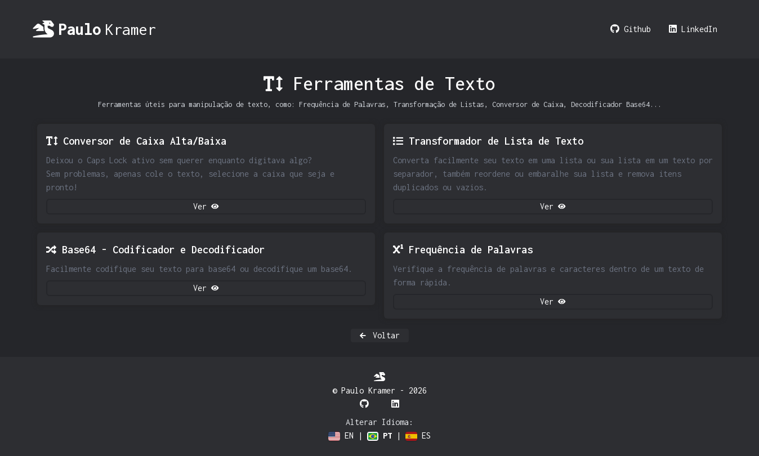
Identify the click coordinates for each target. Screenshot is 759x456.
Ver (206, 206)
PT (379, 436)
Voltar (380, 335)
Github (630, 29)
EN (341, 436)
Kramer (94, 29)
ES (418, 436)
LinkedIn (693, 29)
